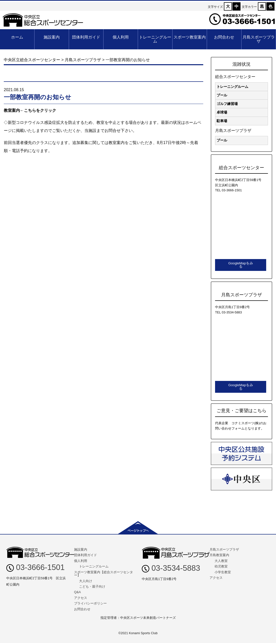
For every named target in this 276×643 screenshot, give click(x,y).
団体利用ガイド (86, 37)
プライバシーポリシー (90, 603)
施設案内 (52, 37)
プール (222, 95)
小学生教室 (223, 572)
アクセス (80, 598)
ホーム (17, 37)
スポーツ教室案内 (190, 37)
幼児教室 (221, 566)
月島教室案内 (219, 555)
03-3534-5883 (171, 568)
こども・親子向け (92, 586)
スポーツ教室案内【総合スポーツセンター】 (103, 573)
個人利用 (121, 37)
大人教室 (221, 561)
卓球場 (222, 112)
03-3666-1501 (35, 567)
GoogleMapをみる (240, 265)
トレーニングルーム (155, 39)
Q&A (77, 592)
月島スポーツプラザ (259, 39)
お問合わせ (224, 37)
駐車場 (222, 121)
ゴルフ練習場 (227, 104)
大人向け (85, 581)
